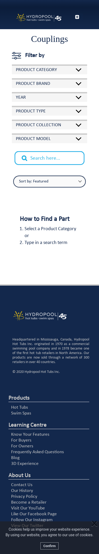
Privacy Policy (24, 496)
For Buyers (21, 440)
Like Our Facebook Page (34, 514)
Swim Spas (21, 413)
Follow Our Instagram (32, 519)
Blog (15, 457)
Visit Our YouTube (28, 508)
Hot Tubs (19, 407)
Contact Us (21, 484)
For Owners (22, 446)
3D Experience (25, 463)
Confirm (49, 546)
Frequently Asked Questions (37, 452)
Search (27, 154)
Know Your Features (30, 434)
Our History (22, 490)
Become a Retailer (28, 502)
